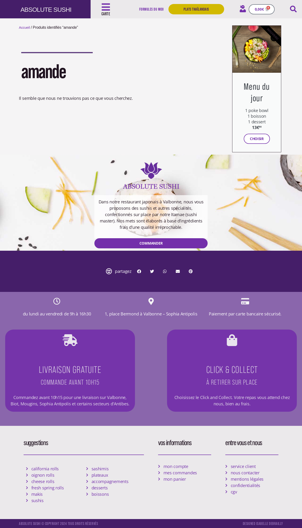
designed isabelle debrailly (262, 523)
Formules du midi (151, 9)
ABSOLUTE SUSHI (51, 9)
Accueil (25, 27)
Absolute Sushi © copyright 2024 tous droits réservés (61, 523)
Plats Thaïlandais (196, 9)
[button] (293, 9)
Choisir (257, 138)
